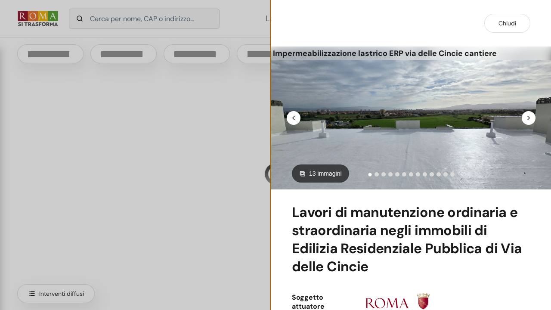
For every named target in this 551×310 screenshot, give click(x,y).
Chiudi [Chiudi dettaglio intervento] (507, 23)
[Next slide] (529, 118)
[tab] (370, 175)
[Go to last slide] (293, 118)
